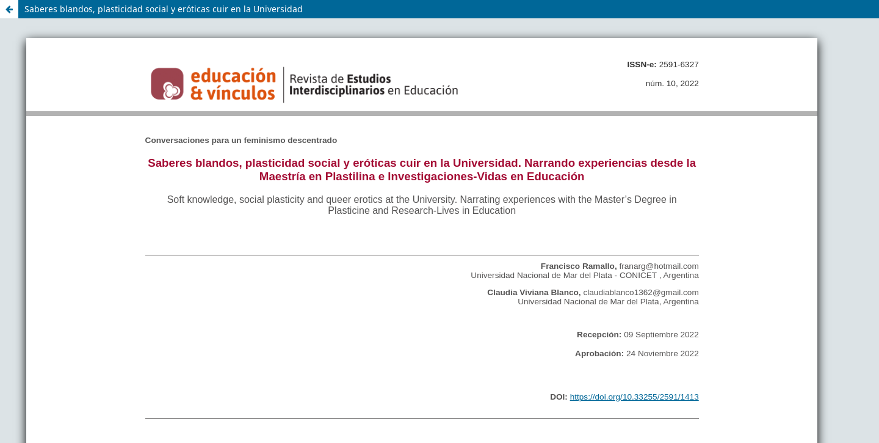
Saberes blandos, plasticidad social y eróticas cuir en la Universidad (163, 9)
